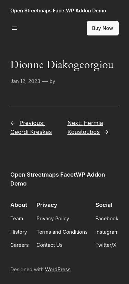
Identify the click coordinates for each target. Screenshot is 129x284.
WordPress (58, 269)
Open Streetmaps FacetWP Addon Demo (58, 10)
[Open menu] (14, 28)
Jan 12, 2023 (25, 81)
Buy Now (103, 28)
